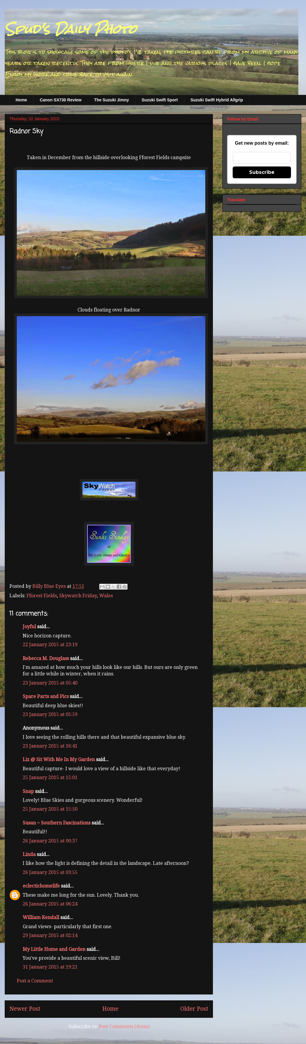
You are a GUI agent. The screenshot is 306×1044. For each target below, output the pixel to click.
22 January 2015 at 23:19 (50, 644)
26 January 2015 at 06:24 (50, 904)
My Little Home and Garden (54, 949)
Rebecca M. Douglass (46, 658)
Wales (106, 595)
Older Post (194, 1008)
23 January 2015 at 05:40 (50, 683)
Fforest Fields (42, 595)
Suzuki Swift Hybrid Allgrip (217, 100)
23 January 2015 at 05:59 (50, 714)
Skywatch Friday (78, 595)
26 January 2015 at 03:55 (50, 872)
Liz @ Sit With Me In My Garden (59, 759)
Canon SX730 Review (61, 100)
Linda (29, 854)
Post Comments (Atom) (124, 1026)
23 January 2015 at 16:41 (50, 746)
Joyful (29, 626)
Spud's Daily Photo (70, 29)
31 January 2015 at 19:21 (50, 967)
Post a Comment (35, 981)
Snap (28, 791)
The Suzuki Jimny (111, 100)
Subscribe (261, 172)
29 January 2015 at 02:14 (50, 935)
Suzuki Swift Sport (160, 100)
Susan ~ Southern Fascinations (56, 823)
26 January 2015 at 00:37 (50, 841)
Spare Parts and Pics (46, 696)
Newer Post (24, 1008)
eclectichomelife (41, 886)
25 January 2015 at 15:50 (50, 809)
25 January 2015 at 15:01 (50, 777)
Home (21, 100)
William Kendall (41, 917)
